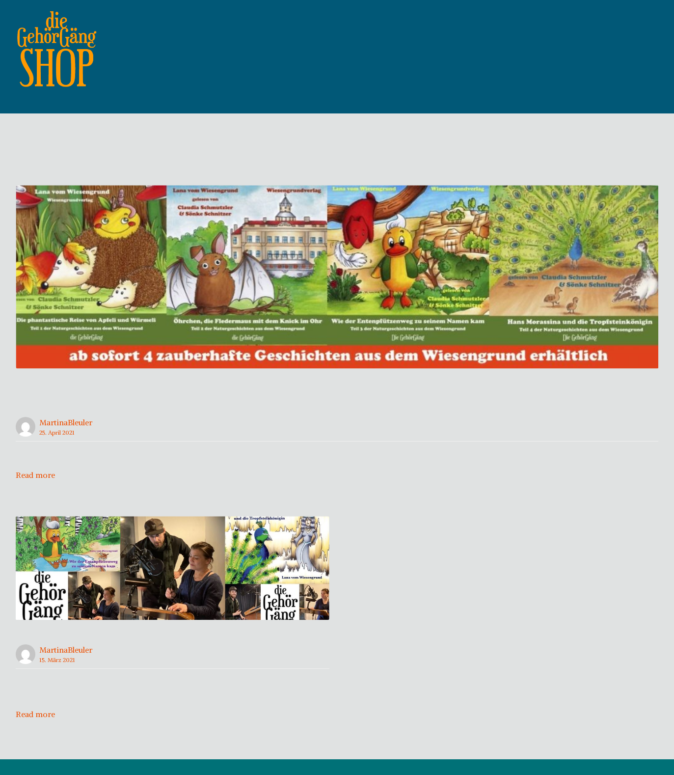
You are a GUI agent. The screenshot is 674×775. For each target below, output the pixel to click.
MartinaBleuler (65, 438)
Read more (35, 491)
